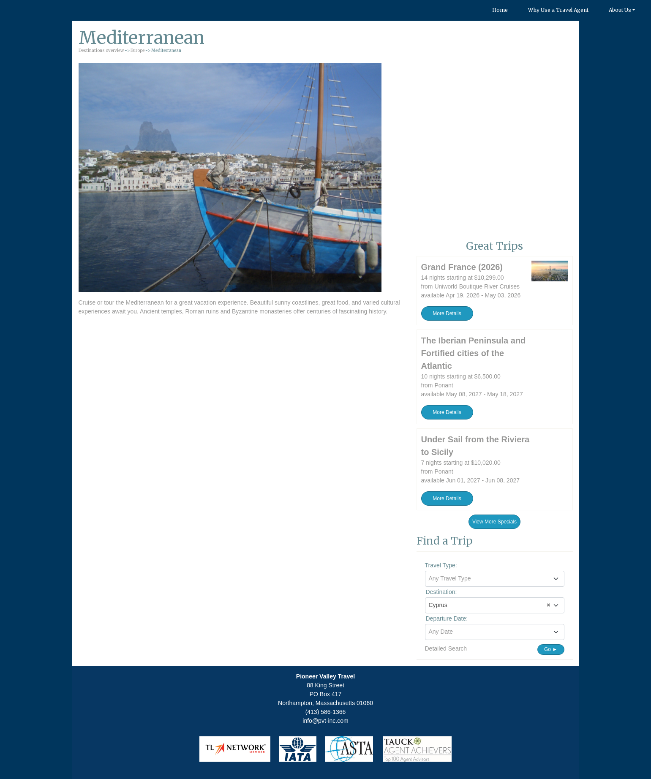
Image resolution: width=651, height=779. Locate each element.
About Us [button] (620, 10)
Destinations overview (101, 50)
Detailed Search (446, 648)
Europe (137, 50)
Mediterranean (145, 302)
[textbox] (494, 578)
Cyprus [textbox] (489, 605)
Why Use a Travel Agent (558, 10)
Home (500, 10)
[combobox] (494, 579)
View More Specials (494, 522)
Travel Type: (441, 565)
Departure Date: (447, 618)
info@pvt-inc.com (325, 720)
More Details (447, 313)
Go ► (550, 649)
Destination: (441, 591)
